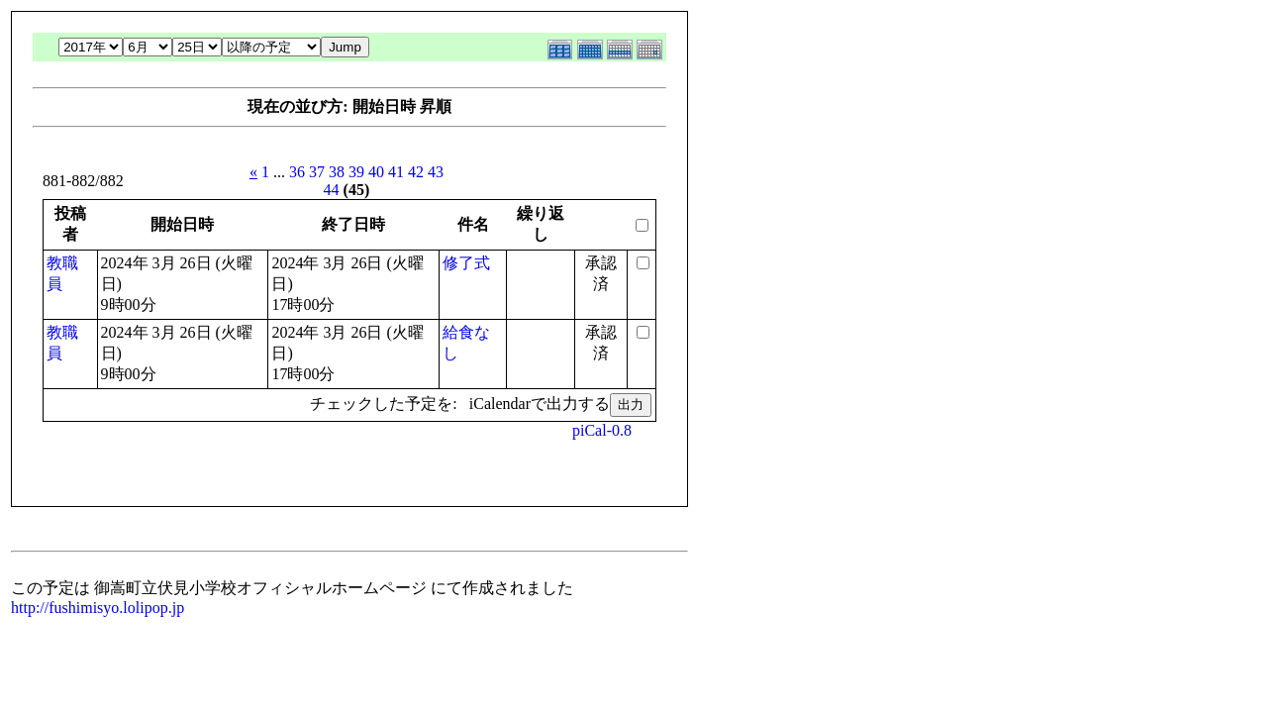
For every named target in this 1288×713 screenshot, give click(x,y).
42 (416, 171)
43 (436, 171)
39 (356, 171)
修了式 (466, 263)
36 (297, 171)
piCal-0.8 (602, 430)
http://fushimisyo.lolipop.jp (97, 607)
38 (337, 171)
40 (376, 171)
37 (317, 171)
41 (396, 171)
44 (332, 189)
